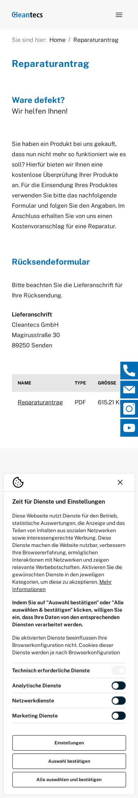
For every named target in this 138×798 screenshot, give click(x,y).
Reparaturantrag (40, 402)
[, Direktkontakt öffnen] (129, 370)
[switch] (118, 670)
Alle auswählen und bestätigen (69, 779)
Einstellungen (69, 742)
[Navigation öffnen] (119, 14)
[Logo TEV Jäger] (27, 15)
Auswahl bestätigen (69, 761)
